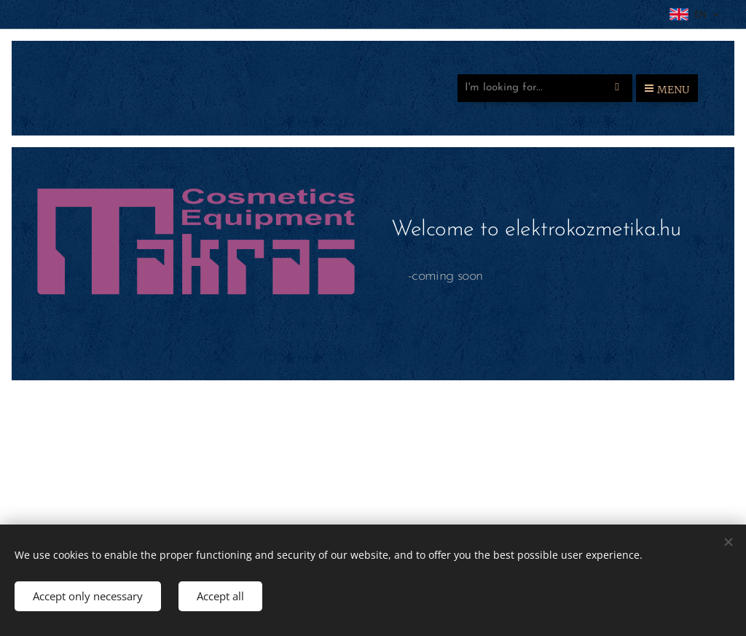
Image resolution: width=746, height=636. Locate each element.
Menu (667, 89)
